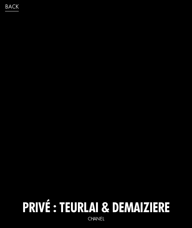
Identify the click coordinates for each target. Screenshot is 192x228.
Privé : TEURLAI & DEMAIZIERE (96, 209)
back (12, 7)
